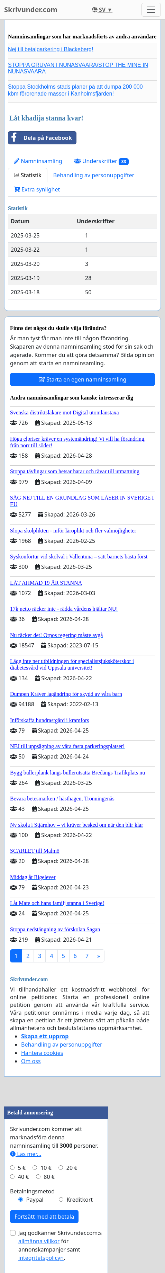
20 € (71, 1168)
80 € (49, 1177)
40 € (23, 1177)
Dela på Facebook (40, 138)
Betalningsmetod (32, 1191)
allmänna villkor (38, 1241)
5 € (22, 1168)
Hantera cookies (42, 1053)
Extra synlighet (37, 189)
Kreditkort (79, 1199)
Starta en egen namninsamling (83, 379)
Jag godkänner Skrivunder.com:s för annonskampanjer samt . (60, 1245)
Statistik (28, 175)
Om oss (31, 1061)
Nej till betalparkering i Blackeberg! (50, 49)
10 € (46, 1168)
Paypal (35, 1199)
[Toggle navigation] (151, 10)
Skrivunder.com (30, 9)
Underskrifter (101, 161)
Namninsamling (38, 161)
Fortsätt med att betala (44, 1216)
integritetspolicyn (41, 1258)
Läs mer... (25, 1154)
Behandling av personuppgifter (94, 175)
